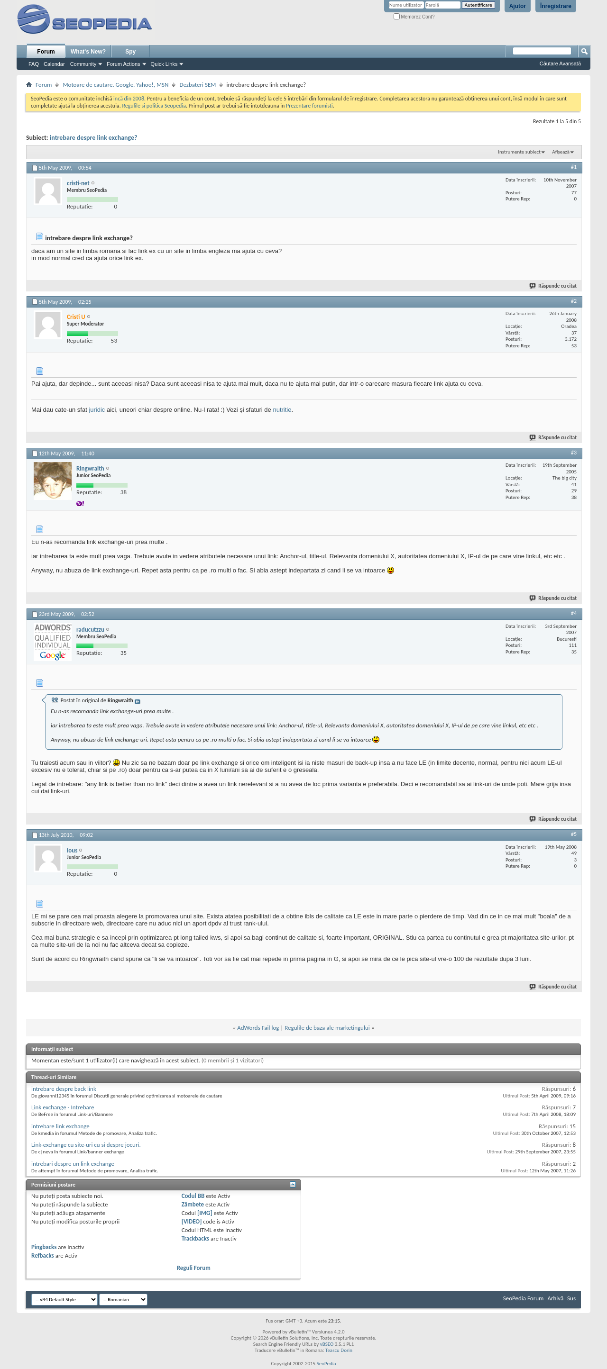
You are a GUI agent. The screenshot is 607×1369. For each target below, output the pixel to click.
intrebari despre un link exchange (72, 1163)
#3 (574, 452)
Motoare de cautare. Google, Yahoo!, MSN (115, 84)
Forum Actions (123, 64)
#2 (574, 301)
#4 (574, 613)
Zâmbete (193, 1204)
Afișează (561, 152)
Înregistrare (555, 6)
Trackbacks (195, 1238)
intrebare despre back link (63, 1088)
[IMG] (204, 1212)
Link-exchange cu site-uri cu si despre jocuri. (86, 1144)
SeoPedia (326, 1363)
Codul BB (193, 1195)
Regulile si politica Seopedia (154, 105)
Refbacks (42, 1255)
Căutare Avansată (560, 63)
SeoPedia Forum (523, 1298)
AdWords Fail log (258, 1027)
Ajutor (517, 6)
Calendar (54, 64)
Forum (46, 51)
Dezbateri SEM (197, 84)
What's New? (88, 51)
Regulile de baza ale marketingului (327, 1027)
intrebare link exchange (60, 1126)
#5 (574, 834)
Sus (571, 1298)
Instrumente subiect (519, 152)
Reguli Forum (194, 1267)
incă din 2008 (128, 98)
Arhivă (555, 1298)
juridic (97, 409)
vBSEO (327, 1344)
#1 (574, 166)
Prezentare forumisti (309, 105)
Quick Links (164, 64)
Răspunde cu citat (553, 286)
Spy (130, 51)
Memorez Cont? (414, 16)
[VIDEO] (192, 1221)
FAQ (33, 64)
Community (83, 64)
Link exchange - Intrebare (62, 1107)
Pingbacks (43, 1247)
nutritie (282, 409)
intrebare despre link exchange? (94, 138)
